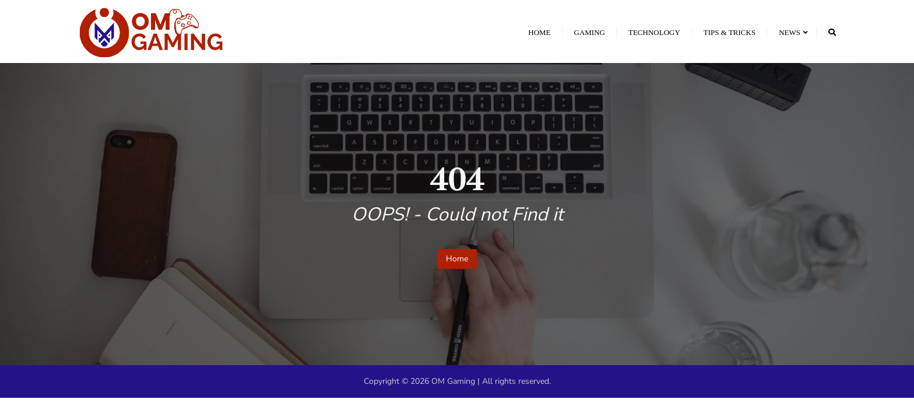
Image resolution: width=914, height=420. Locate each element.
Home (457, 258)
